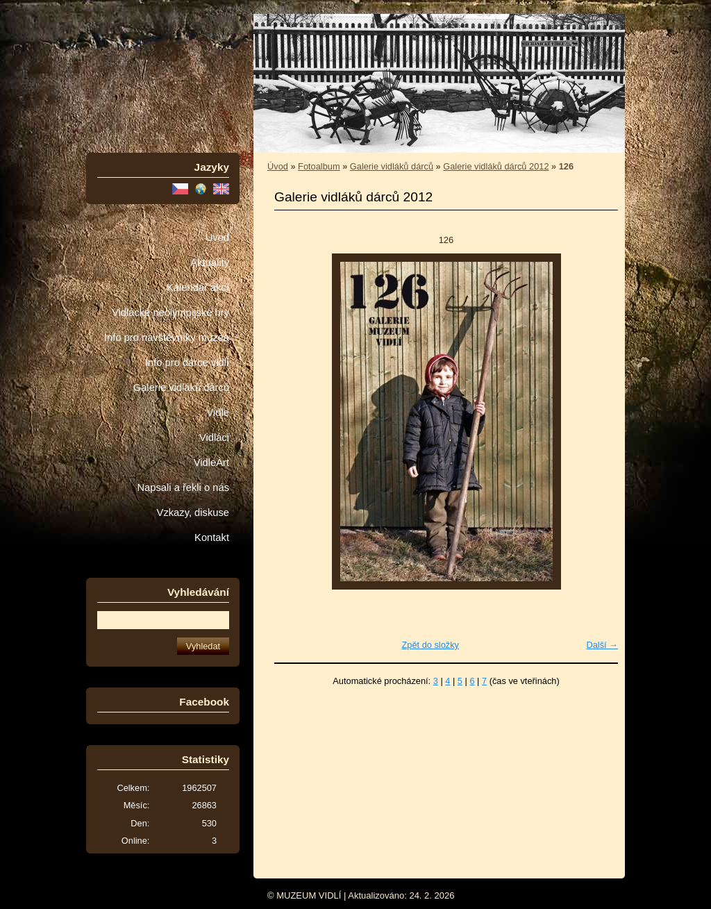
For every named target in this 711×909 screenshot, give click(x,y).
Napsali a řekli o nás (183, 487)
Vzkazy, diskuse (193, 512)
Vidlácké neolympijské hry (170, 312)
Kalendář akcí (198, 287)
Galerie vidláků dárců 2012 (496, 166)
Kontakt (211, 537)
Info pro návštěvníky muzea (166, 337)
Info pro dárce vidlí (187, 362)
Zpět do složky (430, 645)
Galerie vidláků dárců (181, 387)
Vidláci (214, 437)
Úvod (217, 237)
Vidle (218, 412)
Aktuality (209, 262)
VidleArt (211, 462)
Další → (602, 645)
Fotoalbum (319, 166)
